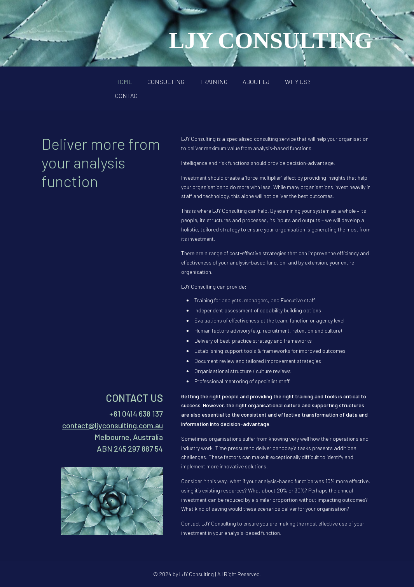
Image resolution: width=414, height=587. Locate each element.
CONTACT (128, 95)
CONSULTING (165, 81)
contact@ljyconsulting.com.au (112, 425)
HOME (123, 81)
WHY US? (298, 81)
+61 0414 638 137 (136, 413)
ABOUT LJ (256, 81)
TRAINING (213, 81)
